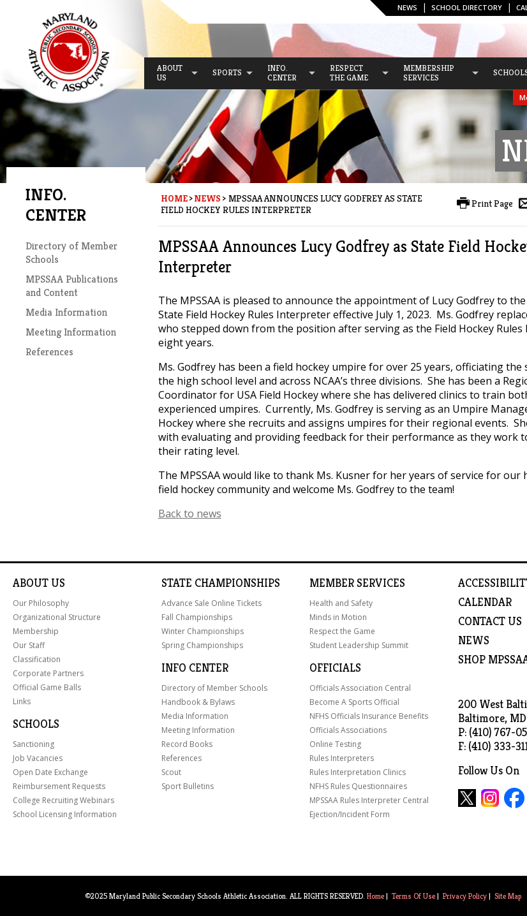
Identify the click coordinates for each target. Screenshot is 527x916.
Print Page (492, 203)
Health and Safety (341, 603)
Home (174, 198)
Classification (37, 659)
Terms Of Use (413, 896)
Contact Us (490, 621)
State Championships (220, 583)
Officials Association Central (360, 688)
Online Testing (335, 744)
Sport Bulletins (187, 786)
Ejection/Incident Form (349, 814)
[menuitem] (171, 73)
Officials (335, 668)
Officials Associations (348, 730)
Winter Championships (202, 631)
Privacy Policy (465, 896)
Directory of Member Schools (214, 688)
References (49, 351)
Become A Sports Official (354, 702)
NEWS (473, 640)
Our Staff (29, 645)
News (407, 7)
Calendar (485, 602)
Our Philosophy (41, 603)
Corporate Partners (48, 673)
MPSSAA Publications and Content (72, 285)
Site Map (507, 896)
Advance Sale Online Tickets (211, 603)
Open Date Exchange (50, 772)
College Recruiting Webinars (63, 800)
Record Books (186, 744)
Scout (171, 772)
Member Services (357, 583)
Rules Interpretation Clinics (357, 772)
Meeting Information (71, 332)
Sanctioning (33, 744)
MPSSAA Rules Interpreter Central (369, 800)
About (30, 583)
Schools (36, 724)
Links (22, 701)
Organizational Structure (57, 617)
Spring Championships (202, 645)
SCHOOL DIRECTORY (466, 7)
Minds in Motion (338, 617)
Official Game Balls (47, 687)
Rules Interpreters (341, 758)
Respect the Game (342, 631)
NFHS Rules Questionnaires (358, 786)
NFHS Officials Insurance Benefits (368, 716)
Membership (36, 631)
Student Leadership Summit (358, 645)
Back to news (189, 513)
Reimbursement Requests (59, 786)
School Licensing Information (65, 814)
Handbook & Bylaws (198, 702)
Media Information (66, 312)
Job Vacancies (38, 758)
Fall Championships (196, 617)
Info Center (194, 668)
